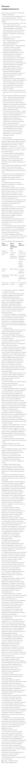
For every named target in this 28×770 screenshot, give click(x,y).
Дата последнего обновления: (8, 13)
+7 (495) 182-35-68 (13, 761)
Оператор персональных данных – (11, 23)
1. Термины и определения (7, 14)
